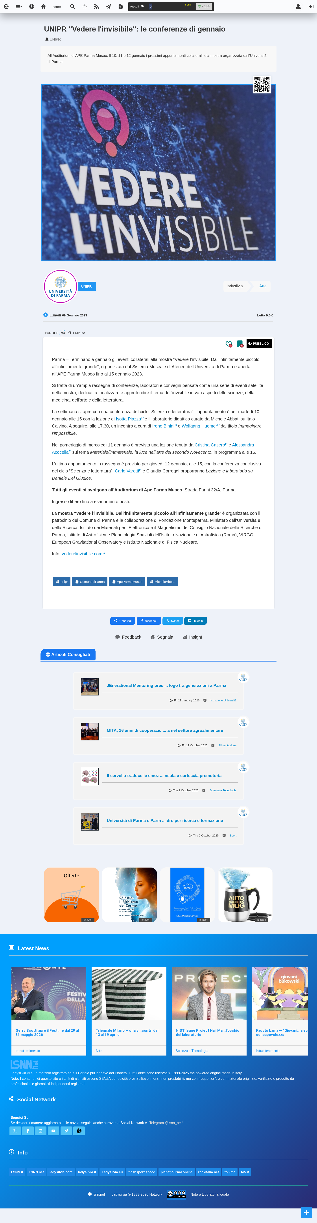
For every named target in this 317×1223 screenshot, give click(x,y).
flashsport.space (173, 1173)
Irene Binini (163, 426)
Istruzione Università (223, 700)
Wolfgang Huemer (199, 426)
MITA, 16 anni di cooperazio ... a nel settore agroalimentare (165, 730)
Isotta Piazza (128, 418)
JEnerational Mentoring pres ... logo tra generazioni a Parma (166, 685)
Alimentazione (227, 745)
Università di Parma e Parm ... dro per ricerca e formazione (165, 820)
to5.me (284, 1173)
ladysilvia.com (73, 1173)
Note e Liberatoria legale (209, 1209)
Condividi (123, 621)
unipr (61, 582)
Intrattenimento (27, 1050)
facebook (149, 621)
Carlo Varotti (127, 470)
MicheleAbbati (162, 582)
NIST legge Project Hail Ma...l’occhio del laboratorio (207, 1032)
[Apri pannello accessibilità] (31, 6)
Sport (233, 835)
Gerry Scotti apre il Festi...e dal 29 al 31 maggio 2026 (47, 1032)
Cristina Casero (210, 444)
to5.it (16, 1185)
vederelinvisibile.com (82, 553)
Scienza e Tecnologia (222, 790)
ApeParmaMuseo (127, 582)
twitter (172, 621)
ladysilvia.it (106, 1173)
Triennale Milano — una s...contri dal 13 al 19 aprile (127, 1032)
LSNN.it (19, 1173)
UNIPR (88, 286)
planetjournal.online (218, 1173)
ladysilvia (235, 286)
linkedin (195, 621)
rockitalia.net (257, 1173)
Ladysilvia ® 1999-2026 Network (137, 1209)
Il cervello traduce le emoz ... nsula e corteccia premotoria (164, 775)
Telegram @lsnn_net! (166, 1123)
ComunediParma (90, 582)
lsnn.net (96, 1209)
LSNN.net (42, 1173)
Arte (263, 286)
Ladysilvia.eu (137, 1173)
